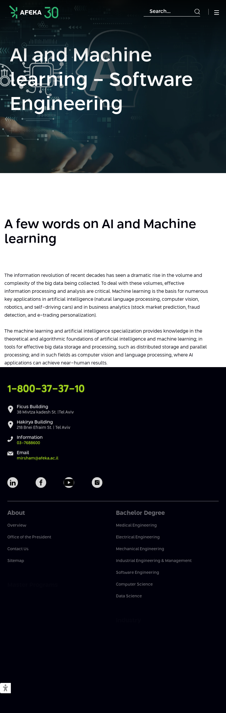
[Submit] (197, 12)
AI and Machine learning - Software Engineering (101, 80)
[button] (5, 688)
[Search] (172, 12)
